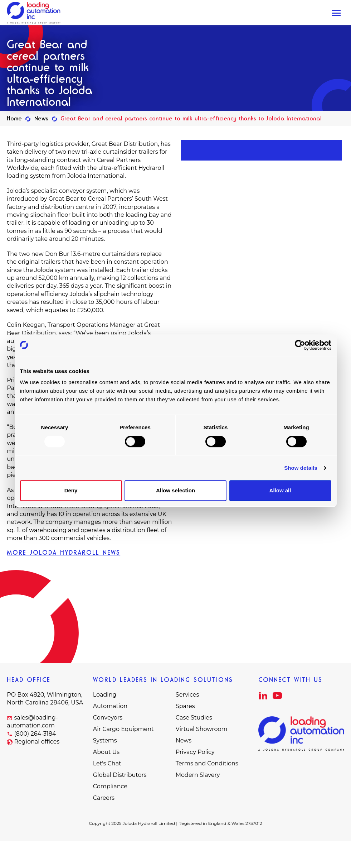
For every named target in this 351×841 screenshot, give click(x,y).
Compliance (110, 786)
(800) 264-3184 (35, 733)
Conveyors (107, 717)
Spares (185, 706)
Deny (71, 490)
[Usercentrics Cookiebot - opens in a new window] (300, 345)
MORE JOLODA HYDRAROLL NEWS (63, 552)
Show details (300, 468)
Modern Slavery (198, 774)
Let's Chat (107, 763)
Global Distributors (120, 774)
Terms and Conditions (207, 763)
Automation (110, 706)
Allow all (280, 490)
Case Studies (194, 717)
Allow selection (175, 490)
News (183, 740)
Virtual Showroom (202, 729)
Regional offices (36, 741)
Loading (105, 694)
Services (187, 694)
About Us (106, 752)
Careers (103, 797)
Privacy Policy (195, 752)
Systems (105, 740)
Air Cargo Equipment (123, 729)
